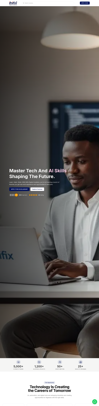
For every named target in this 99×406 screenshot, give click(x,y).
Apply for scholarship (19, 189)
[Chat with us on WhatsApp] (94, 401)
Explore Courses (37, 189)
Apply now (84, 3)
